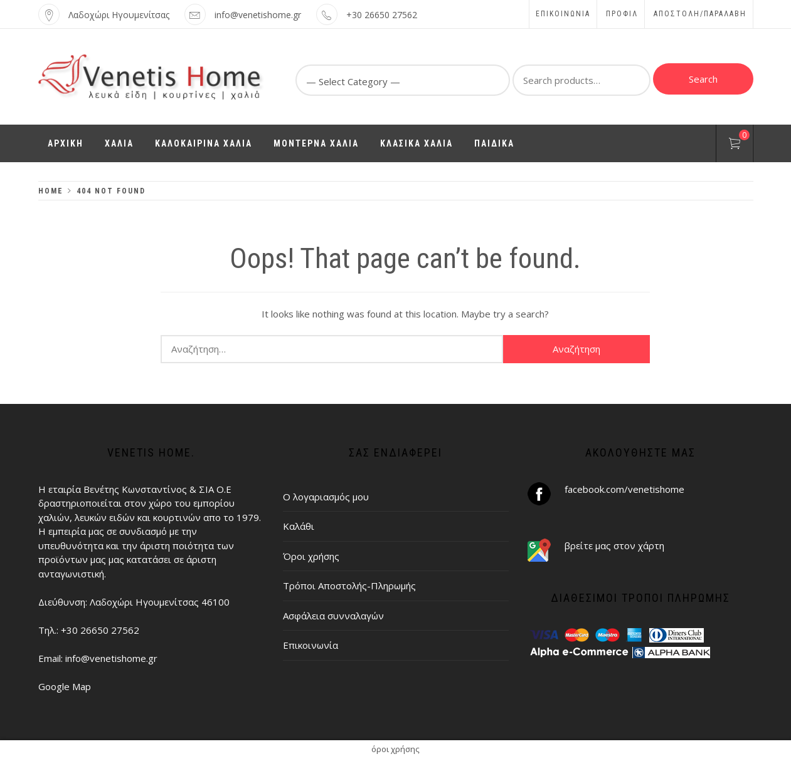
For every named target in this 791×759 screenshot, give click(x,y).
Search (703, 79)
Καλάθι (298, 526)
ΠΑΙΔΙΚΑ (494, 143)
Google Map (64, 686)
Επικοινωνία (563, 13)
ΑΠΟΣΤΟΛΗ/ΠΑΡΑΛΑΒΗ (700, 13)
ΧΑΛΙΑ (119, 143)
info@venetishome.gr (258, 15)
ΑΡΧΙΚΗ (65, 143)
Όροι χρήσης (311, 556)
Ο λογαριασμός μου (326, 496)
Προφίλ (622, 13)
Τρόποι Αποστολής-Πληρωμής (349, 585)
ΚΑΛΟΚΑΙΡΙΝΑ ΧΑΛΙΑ (203, 143)
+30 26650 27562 (381, 15)
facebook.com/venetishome (624, 489)
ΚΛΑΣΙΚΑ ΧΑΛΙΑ (416, 143)
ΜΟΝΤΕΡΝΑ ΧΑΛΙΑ (316, 143)
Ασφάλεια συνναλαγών (333, 615)
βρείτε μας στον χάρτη (614, 545)
